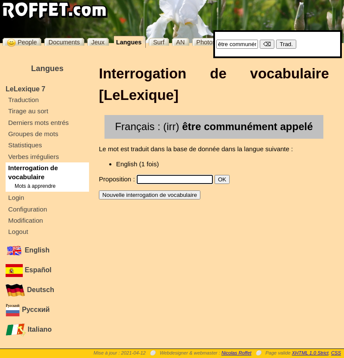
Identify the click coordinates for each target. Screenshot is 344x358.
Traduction (23, 99)
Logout (18, 231)
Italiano (29, 329)
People (22, 42)
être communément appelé (247, 126)
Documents (64, 42)
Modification (25, 220)
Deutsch (30, 289)
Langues (128, 42)
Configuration (27, 209)
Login (16, 197)
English (27, 250)
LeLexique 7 (25, 89)
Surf (158, 42)
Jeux (98, 42)
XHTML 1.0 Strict (310, 352)
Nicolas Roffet (236, 352)
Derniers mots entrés (38, 122)
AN (180, 42)
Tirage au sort (28, 111)
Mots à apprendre (35, 186)
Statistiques (25, 145)
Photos (206, 42)
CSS (336, 352)
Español (29, 270)
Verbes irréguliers (33, 156)
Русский (28, 309)
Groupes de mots (33, 133)
